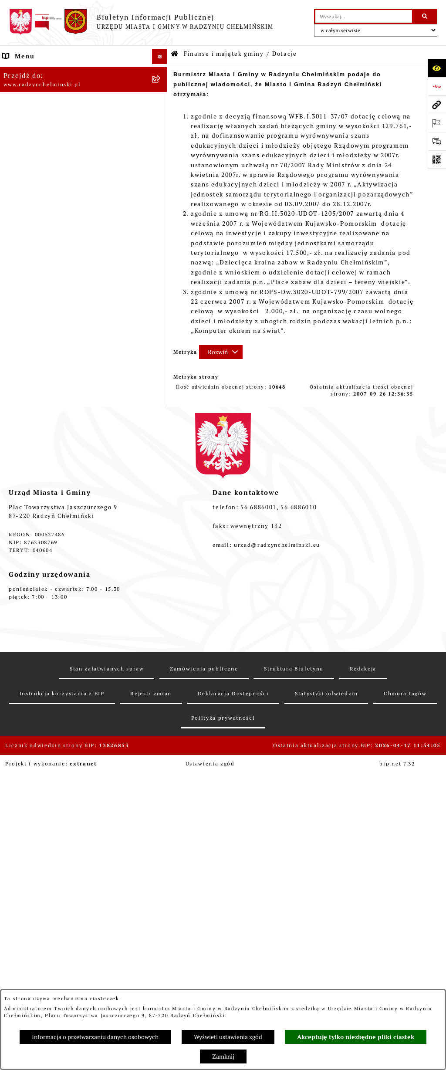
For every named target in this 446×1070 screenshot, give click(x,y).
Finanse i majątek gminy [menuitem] (43, 254)
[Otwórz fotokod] (437, 159)
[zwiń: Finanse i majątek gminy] (161, 255)
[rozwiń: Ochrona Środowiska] (161, 591)
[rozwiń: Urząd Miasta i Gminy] (161, 148)
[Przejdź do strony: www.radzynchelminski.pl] (437, 104)
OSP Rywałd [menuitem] (23, 697)
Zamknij (223, 1056)
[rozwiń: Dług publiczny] (161, 296)
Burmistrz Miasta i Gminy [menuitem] (45, 132)
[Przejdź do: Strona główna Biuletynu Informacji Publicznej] (175, 54)
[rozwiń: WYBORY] (161, 102)
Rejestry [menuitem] (16, 606)
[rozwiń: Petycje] (161, 178)
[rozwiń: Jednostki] (161, 484)
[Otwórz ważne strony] (437, 123)
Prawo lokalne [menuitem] (26, 499)
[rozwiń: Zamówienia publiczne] (161, 209)
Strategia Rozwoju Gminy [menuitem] (45, 530)
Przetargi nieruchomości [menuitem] (44, 224)
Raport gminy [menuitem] (25, 87)
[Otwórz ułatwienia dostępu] (437, 68)
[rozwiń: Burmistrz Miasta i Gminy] (161, 133)
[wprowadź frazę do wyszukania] (363, 16)
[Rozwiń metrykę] (221, 352)
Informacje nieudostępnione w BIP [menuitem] (61, 636)
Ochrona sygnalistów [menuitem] (38, 193)
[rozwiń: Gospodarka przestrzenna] (161, 576)
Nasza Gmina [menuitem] (24, 71)
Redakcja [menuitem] (18, 652)
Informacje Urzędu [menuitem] (34, 163)
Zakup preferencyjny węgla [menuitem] (48, 560)
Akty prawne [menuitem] (23, 514)
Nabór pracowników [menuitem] (36, 239)
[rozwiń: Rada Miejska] (161, 117)
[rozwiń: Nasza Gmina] (161, 72)
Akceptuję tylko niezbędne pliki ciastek (355, 1037)
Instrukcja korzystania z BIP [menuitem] (50, 667)
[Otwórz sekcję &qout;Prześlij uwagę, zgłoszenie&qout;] (437, 141)
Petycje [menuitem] (15, 178)
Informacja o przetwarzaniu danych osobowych (95, 1037)
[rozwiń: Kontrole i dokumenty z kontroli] (161, 621)
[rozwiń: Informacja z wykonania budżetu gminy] (161, 338)
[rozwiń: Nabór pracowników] (161, 239)
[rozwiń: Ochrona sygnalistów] (161, 194)
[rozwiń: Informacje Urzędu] (161, 163)
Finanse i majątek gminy (224, 54)
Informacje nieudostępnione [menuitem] (50, 682)
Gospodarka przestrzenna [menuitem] (45, 575)
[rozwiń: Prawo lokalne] (161, 499)
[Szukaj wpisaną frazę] (425, 16)
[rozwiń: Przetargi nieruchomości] (161, 224)
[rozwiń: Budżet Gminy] (161, 275)
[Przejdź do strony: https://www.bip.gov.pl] (437, 86)
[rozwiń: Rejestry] (161, 606)
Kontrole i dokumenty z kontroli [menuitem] (57, 621)
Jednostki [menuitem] (19, 484)
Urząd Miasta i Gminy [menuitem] (39, 148)
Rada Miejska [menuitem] (25, 117)
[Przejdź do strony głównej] (141, 22)
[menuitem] (83, 102)
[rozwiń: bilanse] (161, 463)
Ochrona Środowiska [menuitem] (37, 591)
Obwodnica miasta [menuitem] (33, 545)
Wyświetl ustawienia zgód (228, 1037)
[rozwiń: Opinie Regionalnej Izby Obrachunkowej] (161, 359)
